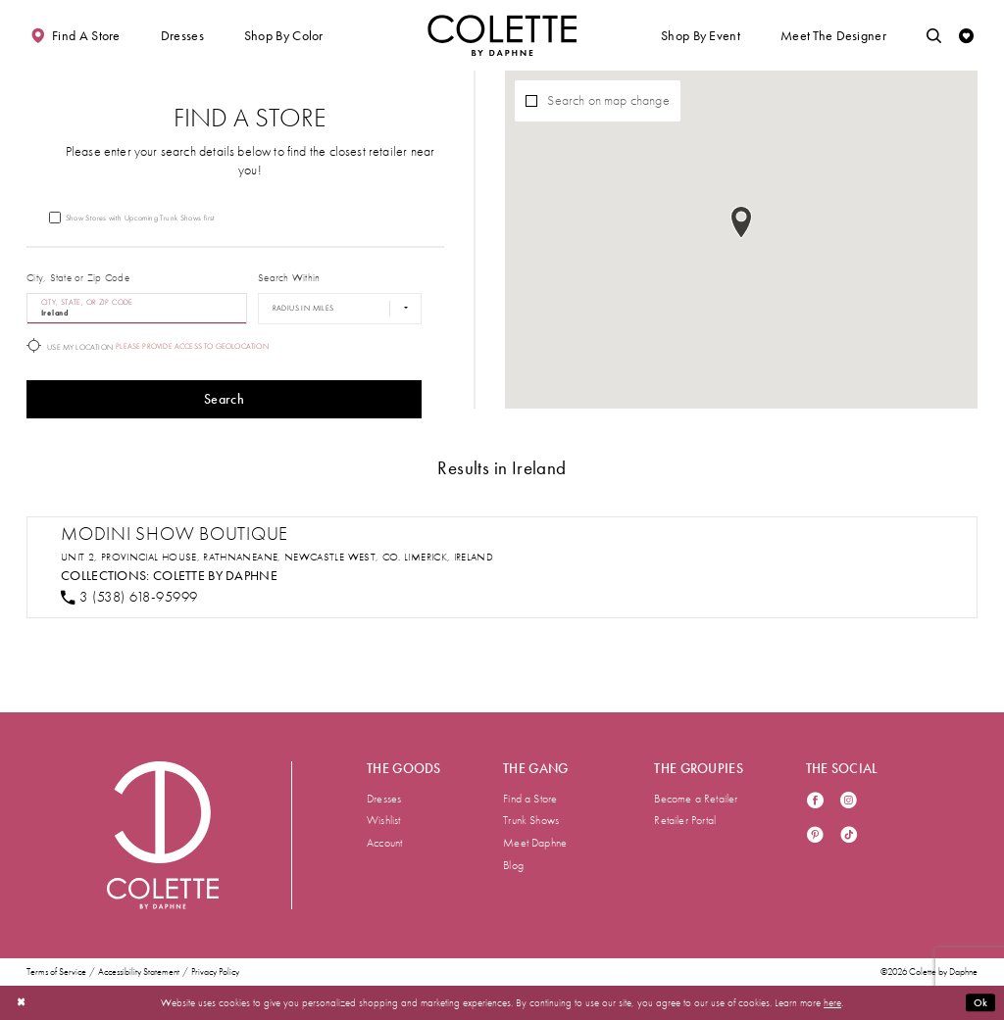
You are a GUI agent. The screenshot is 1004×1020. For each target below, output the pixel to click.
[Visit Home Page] (502, 35)
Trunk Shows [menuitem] (531, 820)
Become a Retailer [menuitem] (695, 798)
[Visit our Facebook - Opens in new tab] (815, 802)
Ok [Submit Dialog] (981, 1002)
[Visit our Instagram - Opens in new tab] (848, 802)
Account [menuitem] (384, 842)
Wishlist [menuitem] (384, 820)
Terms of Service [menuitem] (56, 972)
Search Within (289, 277)
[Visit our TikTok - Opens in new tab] (848, 836)
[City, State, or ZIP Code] (136, 308)
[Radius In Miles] (340, 308)
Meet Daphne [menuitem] (535, 842)
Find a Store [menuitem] (530, 798)
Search (224, 399)
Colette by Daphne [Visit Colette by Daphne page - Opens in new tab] (215, 575)
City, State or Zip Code (77, 277)
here (832, 1002)
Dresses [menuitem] (384, 798)
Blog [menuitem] (513, 865)
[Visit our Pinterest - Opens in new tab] (815, 836)
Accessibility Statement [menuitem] (138, 972)
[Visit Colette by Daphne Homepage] (163, 834)
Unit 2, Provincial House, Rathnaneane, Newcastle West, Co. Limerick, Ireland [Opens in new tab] (277, 557)
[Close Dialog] (21, 1003)
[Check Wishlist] (966, 35)
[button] (182, 35)
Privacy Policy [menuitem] (215, 972)
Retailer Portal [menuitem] (685, 820)
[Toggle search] (934, 35)
